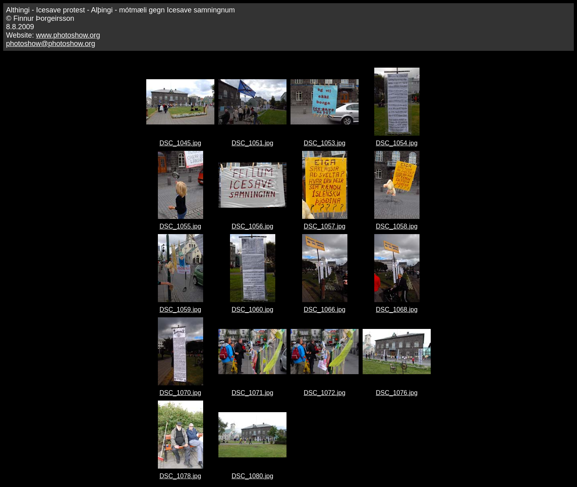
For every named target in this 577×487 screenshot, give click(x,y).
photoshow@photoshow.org (50, 44)
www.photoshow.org (68, 35)
